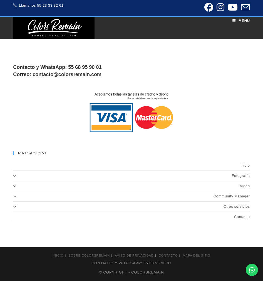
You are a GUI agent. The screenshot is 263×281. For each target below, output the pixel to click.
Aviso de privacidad (134, 255)
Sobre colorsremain (89, 255)
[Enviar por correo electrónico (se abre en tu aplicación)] (244, 7)
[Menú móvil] (241, 21)
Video (131, 186)
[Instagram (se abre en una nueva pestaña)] (220, 7)
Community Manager (131, 196)
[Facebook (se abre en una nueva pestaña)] (209, 7)
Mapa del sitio (196, 255)
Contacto (242, 217)
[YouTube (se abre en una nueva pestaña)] (232, 7)
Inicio (245, 165)
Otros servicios (131, 206)
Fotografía (131, 176)
